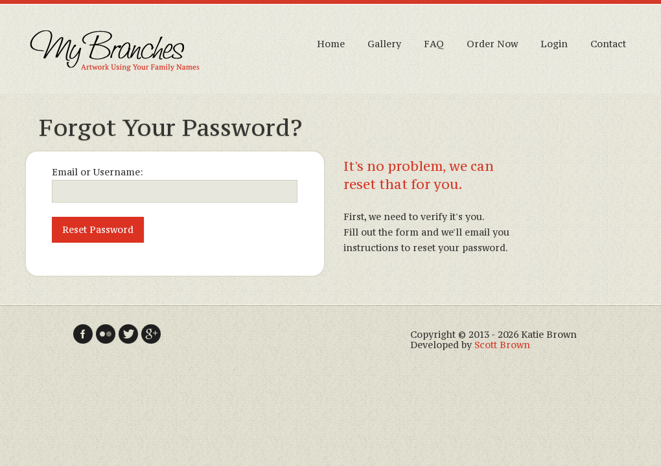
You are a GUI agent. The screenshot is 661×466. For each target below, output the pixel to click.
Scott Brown (502, 344)
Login (554, 44)
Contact (608, 44)
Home (331, 44)
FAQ (434, 44)
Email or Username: (97, 172)
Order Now (492, 44)
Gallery (384, 44)
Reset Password (97, 229)
